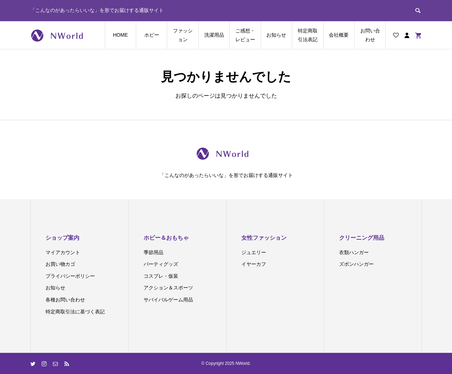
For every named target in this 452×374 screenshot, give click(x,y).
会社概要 (339, 35)
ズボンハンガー (356, 264)
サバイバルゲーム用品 (168, 299)
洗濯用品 (214, 35)
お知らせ (276, 35)
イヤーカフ (253, 264)
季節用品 (153, 252)
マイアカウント (63, 252)
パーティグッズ (161, 264)
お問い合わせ (370, 35)
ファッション (183, 35)
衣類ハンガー (354, 252)
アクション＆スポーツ (168, 287)
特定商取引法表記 (308, 35)
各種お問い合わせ (65, 299)
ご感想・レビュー (245, 35)
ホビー (151, 35)
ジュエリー (253, 252)
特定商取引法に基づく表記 (75, 311)
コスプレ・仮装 (161, 276)
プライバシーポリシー (70, 276)
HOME (120, 35)
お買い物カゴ (60, 264)
